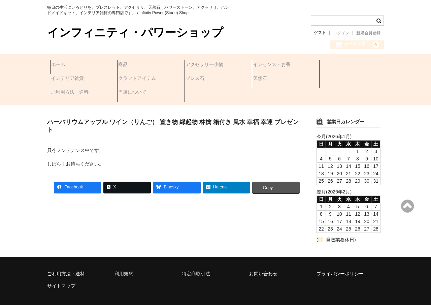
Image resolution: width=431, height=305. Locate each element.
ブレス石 (130, 79)
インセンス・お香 (275, 65)
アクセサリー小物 (207, 65)
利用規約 (123, 255)
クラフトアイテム (73, 79)
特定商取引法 (196, 255)
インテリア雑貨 (339, 65)
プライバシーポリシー (340, 255)
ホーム (61, 65)
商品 (126, 65)
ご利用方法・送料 (275, 79)
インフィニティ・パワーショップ (135, 32)
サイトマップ (61, 267)
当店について (337, 79)
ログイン (341, 33)
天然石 (196, 79)
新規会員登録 (368, 33)
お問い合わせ (263, 255)
